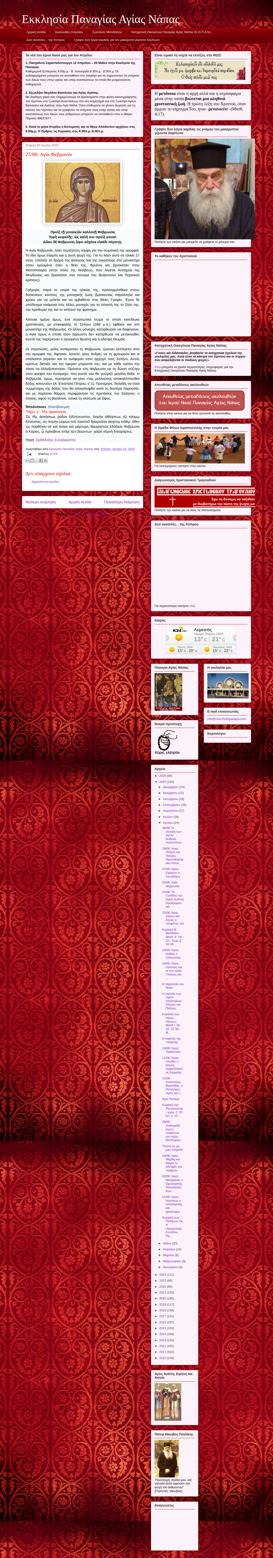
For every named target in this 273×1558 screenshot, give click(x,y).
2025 (163, 782)
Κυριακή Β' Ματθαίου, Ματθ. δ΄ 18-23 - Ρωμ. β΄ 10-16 (172, 937)
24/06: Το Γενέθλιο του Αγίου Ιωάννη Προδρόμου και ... (173, 899)
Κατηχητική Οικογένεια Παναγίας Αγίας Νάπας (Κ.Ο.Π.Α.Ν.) (171, 32)
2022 (163, 1286)
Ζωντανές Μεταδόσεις (107, 32)
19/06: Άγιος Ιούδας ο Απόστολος (171, 953)
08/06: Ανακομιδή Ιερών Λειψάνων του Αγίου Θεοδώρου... (172, 1131)
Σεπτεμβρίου (172, 805)
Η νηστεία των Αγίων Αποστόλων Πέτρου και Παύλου (172, 1001)
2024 (163, 1274)
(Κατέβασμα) (58, 407)
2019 (163, 1304)
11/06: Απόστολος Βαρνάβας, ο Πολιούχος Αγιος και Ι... (172, 1085)
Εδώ (158, 367)
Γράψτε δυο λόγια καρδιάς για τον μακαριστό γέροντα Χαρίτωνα (116, 40)
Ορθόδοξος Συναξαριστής (56, 440)
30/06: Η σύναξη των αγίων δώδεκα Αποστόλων (172, 835)
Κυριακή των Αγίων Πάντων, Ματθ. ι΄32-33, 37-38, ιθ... (171, 1023)
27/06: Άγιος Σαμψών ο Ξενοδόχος (171, 872)
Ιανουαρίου (171, 1267)
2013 (163, 1340)
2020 (163, 1298)
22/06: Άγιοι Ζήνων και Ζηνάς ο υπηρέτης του (173, 918)
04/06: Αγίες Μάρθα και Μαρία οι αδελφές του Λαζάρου (172, 1163)
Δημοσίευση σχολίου (45, 481)
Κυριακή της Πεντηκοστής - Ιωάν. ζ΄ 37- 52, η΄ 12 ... (172, 1110)
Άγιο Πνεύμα (170, 1099)
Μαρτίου (169, 1255)
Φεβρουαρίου (172, 1261)
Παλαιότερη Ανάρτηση (122, 502)
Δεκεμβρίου (171, 787)
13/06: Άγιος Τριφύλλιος (171, 1050)
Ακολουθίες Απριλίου (69, 32)
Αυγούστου (171, 810)
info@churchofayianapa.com (226, 719)
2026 (163, 775)
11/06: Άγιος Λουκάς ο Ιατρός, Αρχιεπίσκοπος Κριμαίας (172, 1065)
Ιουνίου (168, 822)
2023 (163, 1280)
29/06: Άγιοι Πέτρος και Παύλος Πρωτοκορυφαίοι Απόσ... (172, 856)
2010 (163, 1358)
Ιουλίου (168, 817)
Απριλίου (169, 1249)
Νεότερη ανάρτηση (41, 502)
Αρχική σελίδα (36, 32)
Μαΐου (167, 1243)
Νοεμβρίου (170, 793)
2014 (163, 1334)
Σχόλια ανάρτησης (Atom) (91, 514)
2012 (163, 1346)
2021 (163, 1292)
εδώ (192, 606)
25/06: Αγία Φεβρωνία (170, 884)
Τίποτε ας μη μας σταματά (172, 1148)
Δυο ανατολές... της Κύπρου (46, 40)
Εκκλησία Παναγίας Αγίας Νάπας (101, 19)
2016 (163, 1322)
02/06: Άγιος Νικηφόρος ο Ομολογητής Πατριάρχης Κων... (172, 1183)
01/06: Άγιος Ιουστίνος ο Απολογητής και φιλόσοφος (172, 1204)
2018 (163, 1310)
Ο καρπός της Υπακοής (171, 1040)
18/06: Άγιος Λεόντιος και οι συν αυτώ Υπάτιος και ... (172, 971)
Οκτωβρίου (171, 799)
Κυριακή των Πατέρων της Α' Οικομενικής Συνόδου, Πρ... (172, 1227)
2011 (163, 1352)
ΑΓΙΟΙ (53, 454)
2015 (163, 1328)
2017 (163, 1316)
